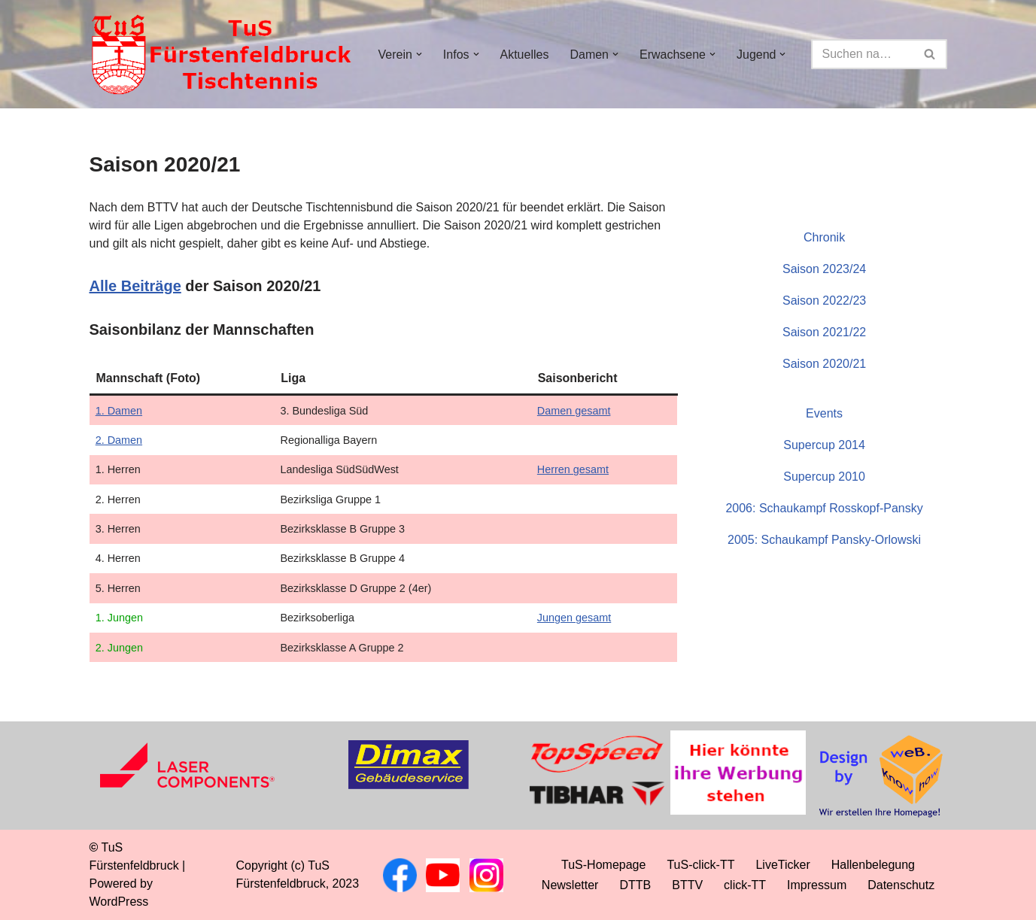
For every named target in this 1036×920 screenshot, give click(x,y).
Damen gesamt (574, 411)
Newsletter (570, 885)
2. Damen (119, 440)
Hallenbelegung (873, 864)
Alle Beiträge (135, 286)
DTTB (635, 885)
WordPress (119, 901)
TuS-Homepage (603, 864)
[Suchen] (862, 54)
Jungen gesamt (574, 618)
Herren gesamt (573, 469)
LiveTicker (782, 864)
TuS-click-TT (700, 864)
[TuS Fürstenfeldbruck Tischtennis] (221, 54)
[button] (419, 54)
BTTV (687, 885)
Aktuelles (524, 54)
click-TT (745, 885)
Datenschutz (900, 885)
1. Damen (119, 411)
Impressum (816, 885)
